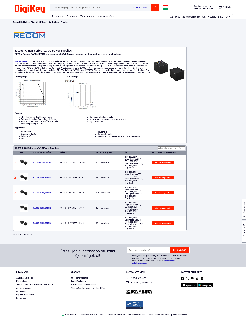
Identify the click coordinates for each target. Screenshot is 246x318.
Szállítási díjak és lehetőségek (83, 285)
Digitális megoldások (25, 295)
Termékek (56, 16)
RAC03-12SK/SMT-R (42, 193)
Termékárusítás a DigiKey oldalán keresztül (34, 284)
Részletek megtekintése (163, 162)
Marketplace (21, 281)
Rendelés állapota (78, 281)
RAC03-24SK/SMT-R (42, 223)
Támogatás (86, 16)
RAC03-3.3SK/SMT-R (42, 162)
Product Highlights (21, 22)
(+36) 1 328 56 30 (136, 278)
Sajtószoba (21, 298)
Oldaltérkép (21, 291)
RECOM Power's (21, 61)
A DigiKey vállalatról (24, 278)
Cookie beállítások (180, 315)
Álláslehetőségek (23, 288)
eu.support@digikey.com (139, 282)
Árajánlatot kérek (105, 16)
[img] (30, 9)
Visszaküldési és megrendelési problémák (89, 288)
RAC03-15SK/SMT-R (42, 208)
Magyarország (69, 315)
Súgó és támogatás (79, 278)
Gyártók (71, 16)
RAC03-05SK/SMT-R (42, 177)
